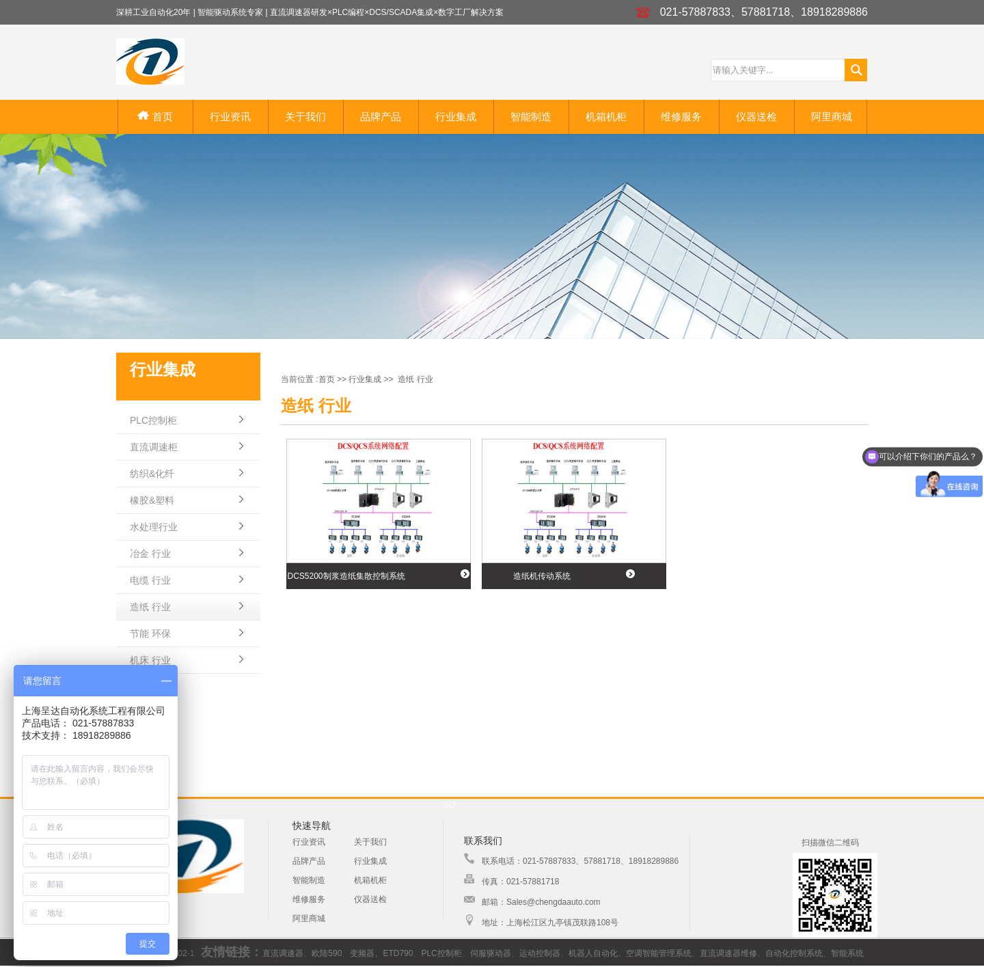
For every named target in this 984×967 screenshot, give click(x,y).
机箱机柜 (606, 116)
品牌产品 (380, 116)
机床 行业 (150, 660)
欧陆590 (327, 953)
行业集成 (455, 116)
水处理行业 (154, 526)
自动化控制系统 (794, 953)
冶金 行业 (150, 553)
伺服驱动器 (490, 953)
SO (449, 805)
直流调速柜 (154, 446)
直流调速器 (282, 953)
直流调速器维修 (728, 953)
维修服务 (681, 116)
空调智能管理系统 (659, 953)
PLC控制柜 (153, 420)
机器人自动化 (593, 953)
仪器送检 (756, 116)
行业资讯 (230, 116)
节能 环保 (150, 633)
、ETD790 (393, 953)
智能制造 (530, 116)
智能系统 (847, 953)
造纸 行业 (150, 606)
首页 (154, 116)
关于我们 (305, 116)
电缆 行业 (150, 580)
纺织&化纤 (152, 473)
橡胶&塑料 (152, 500)
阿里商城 (831, 116)
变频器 (362, 953)
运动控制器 (539, 953)
